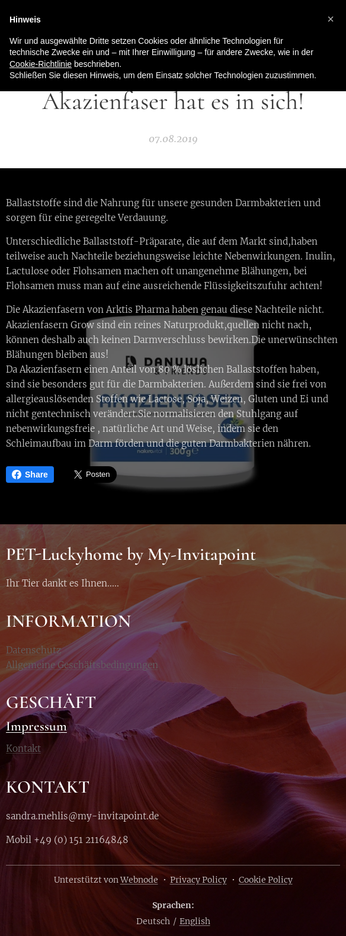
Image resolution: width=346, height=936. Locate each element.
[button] (330, 18)
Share (30, 474)
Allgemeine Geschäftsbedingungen (82, 664)
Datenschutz (33, 649)
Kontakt (23, 749)
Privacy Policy (198, 879)
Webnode (139, 879)
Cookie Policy (266, 879)
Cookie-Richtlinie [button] (40, 64)
